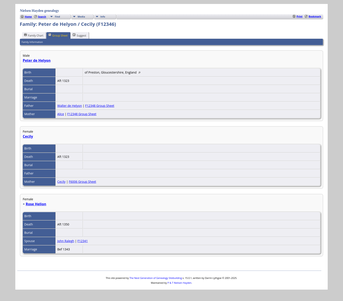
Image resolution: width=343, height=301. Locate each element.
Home (28, 16)
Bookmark (315, 16)
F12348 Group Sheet (99, 106)
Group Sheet (58, 35)
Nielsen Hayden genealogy (39, 10)
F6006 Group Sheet (82, 182)
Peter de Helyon (37, 60)
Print (300, 16)
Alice (60, 114)
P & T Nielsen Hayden (180, 282)
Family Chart (33, 35)
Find (57, 16)
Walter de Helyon (69, 106)
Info (102, 16)
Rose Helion (36, 204)
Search (42, 16)
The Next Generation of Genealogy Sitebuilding (156, 278)
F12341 (82, 241)
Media (81, 16)
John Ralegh (65, 241)
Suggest (79, 35)
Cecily (28, 136)
